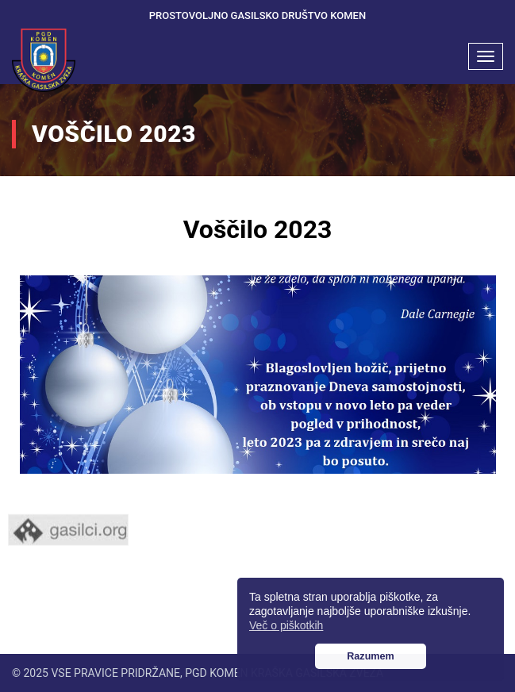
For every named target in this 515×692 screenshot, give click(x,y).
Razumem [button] (370, 656)
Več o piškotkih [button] (286, 625)
